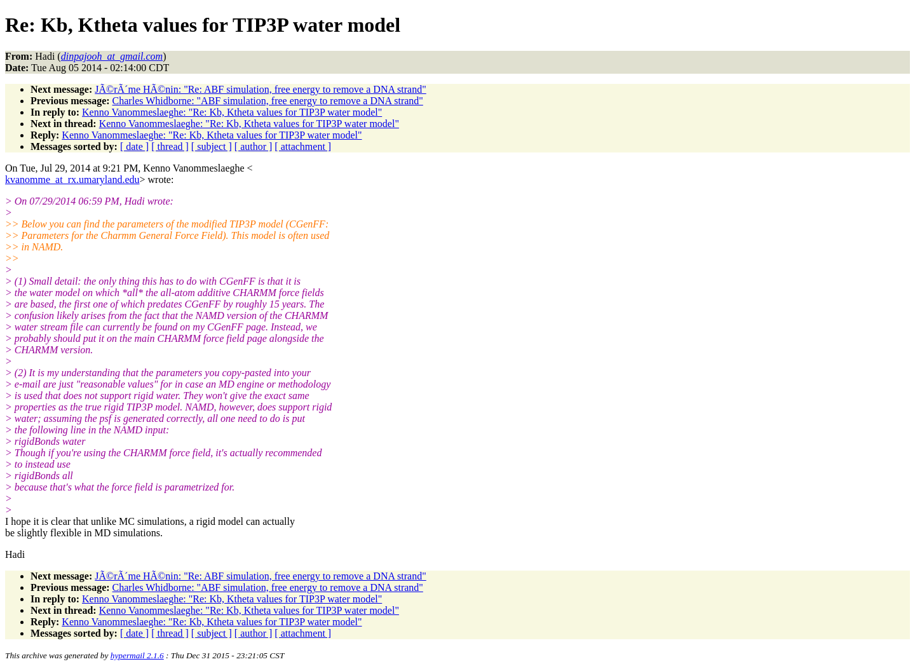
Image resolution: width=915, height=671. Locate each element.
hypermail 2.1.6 (137, 655)
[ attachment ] (302, 146)
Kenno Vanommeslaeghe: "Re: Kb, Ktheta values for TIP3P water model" (232, 112)
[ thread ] (170, 146)
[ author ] (253, 146)
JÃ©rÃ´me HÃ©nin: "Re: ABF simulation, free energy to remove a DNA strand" (260, 89)
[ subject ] (211, 146)
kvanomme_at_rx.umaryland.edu (72, 179)
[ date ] (134, 146)
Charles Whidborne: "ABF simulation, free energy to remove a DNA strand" (267, 100)
